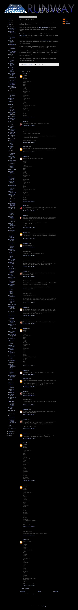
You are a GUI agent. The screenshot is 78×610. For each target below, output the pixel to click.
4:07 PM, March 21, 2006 (29, 276)
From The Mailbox (10, 55)
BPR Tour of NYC (11, 228)
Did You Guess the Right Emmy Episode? (11, 69)
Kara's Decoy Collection (11, 349)
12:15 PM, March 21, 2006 (29, 238)
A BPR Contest (11, 315)
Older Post (55, 591)
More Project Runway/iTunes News (12, 321)
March (10, 26)
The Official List (11, 338)
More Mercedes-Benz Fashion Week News (12, 204)
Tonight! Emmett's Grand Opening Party (11, 255)
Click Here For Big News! (11, 386)
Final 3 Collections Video (11, 353)
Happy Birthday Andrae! (11, 332)
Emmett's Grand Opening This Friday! (12, 335)
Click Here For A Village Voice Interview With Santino (12, 270)
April (10, 24)
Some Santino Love (11, 312)
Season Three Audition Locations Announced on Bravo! (11, 280)
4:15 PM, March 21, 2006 (29, 289)
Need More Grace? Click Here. (11, 297)
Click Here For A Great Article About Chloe (12, 376)
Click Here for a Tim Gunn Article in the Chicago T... (11, 241)
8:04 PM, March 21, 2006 (29, 374)
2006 (8, 19)
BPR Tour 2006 (11, 138)
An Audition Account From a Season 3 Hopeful (12, 152)
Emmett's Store (45, 40)
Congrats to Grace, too (11, 390)
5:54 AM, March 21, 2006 (28, 125)
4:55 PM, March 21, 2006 (29, 315)
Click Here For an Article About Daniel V (11, 308)
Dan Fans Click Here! (11, 411)
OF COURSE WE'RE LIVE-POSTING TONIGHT (12, 403)
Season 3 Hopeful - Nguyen (11, 41)
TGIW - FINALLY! (11, 426)
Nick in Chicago (11, 116)
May (10, 22)
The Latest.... (11, 362)
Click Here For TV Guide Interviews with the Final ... (12, 421)
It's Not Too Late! (12, 169)
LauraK (25, 73)
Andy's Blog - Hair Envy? (11, 110)
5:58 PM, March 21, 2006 (29, 323)
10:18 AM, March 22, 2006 (29, 386)
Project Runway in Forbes (11, 260)
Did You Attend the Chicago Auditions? (11, 178)
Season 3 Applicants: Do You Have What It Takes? (12, 367)
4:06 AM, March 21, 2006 (28, 117)
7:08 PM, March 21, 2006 (29, 366)
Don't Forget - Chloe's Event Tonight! (12, 33)
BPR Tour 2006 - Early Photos (12, 136)
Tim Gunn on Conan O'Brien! (11, 123)
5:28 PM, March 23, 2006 (29, 526)
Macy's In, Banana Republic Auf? (12, 224)
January (10, 433)
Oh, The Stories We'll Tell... (11, 133)
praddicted (25, 146)
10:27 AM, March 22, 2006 (29, 395)
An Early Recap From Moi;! (11, 130)
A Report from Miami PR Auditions (11, 196)
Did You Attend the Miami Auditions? (11, 213)
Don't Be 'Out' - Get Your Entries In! (11, 264)
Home (39, 591)
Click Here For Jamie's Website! (11, 232)
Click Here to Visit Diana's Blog (11, 301)
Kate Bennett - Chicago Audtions (11, 166)
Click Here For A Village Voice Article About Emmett (12, 187)
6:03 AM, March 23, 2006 (28, 414)
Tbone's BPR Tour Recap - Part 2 (11, 37)
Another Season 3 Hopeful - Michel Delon (12, 83)
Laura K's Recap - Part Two (12, 29)
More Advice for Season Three (11, 357)
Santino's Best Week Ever (11, 346)
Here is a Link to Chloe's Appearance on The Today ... (12, 327)
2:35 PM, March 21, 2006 (29, 255)
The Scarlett (67, 23)
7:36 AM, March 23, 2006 (28, 428)
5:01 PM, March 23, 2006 (29, 480)
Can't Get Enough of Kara (11, 106)
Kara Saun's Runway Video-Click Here (11, 173)
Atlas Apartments (43, 27)
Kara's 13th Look (12, 304)
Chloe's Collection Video (11, 372)
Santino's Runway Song (12, 192)
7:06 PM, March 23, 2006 (29, 585)
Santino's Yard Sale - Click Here (11, 157)
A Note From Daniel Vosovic (11, 342)
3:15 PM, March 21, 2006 (29, 266)
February (11, 431)
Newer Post (22, 591)
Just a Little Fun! (12, 428)
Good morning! (11, 360)
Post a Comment (25, 588)
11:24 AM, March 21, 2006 (29, 210)
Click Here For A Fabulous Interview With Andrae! (12, 46)
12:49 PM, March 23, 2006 (29, 438)
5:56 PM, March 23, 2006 (29, 535)
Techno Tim (11, 266)
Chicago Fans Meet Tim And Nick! (12, 88)
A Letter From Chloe (11, 99)
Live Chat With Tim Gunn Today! (11, 74)
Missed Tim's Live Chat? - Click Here (11, 64)
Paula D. (25, 271)
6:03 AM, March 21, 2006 (28, 142)
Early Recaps (11, 392)
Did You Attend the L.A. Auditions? (11, 236)
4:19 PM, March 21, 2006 (29, 302)
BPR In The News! (11, 127)
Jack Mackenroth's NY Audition (12, 51)
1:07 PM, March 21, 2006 (29, 247)
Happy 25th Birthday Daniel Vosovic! (11, 142)
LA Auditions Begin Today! (11, 250)
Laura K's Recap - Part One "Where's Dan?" (12, 59)
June (10, 20)
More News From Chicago (11, 147)
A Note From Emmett (11, 383)
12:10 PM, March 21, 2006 (29, 227)
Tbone (24, 205)
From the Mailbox (10, 91)
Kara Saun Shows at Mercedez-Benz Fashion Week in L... (12, 219)
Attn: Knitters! (11, 413)
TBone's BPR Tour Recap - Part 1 (11, 95)
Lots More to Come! (11, 395)
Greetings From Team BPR (11, 119)
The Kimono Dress (11, 102)
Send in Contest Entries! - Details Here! (12, 162)
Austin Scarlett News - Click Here (11, 200)
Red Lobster (22, 35)
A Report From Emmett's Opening (11, 246)
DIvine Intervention (11, 416)
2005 (8, 435)
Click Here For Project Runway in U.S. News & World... (11, 287)
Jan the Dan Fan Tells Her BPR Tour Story (12, 79)
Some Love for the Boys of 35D (11, 209)
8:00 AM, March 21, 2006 (28, 201)
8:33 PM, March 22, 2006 (29, 404)
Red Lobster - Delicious (11, 317)
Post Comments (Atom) (31, 594)
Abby (24, 215)
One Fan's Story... (10, 408)
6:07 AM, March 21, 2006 (28, 152)
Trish (24, 121)
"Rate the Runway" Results (11, 292)
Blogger (45, 606)
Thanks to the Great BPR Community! (11, 182)
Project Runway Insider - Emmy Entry (11, 113)
